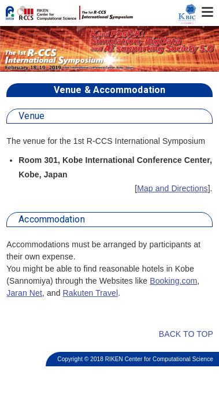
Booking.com (173, 280)
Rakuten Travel (90, 293)
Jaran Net (24, 293)
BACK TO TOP (178, 334)
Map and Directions (172, 188)
